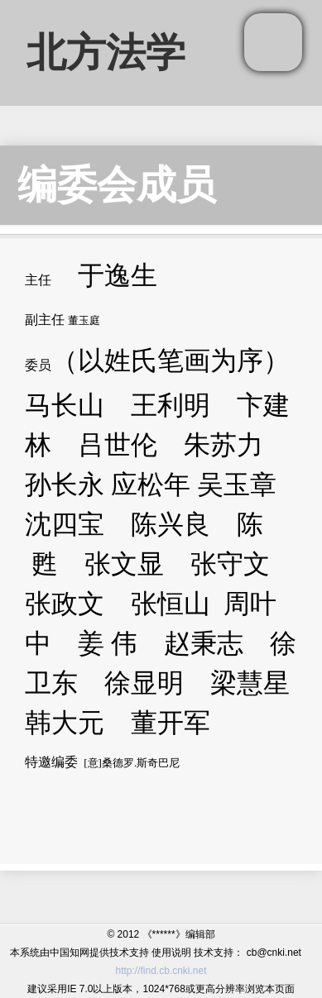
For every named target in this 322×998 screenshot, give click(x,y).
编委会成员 (116, 185)
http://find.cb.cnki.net (160, 971)
